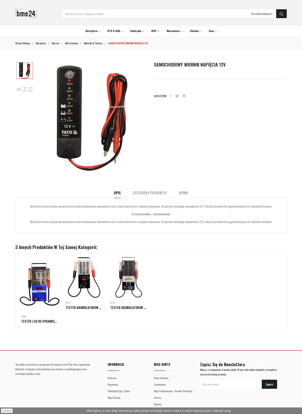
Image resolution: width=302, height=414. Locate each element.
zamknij (6, 410)
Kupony (157, 404)
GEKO (23, 316)
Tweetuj (177, 96)
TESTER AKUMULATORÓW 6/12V (128, 307)
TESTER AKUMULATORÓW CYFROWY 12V (84, 307)
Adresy (157, 397)
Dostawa (112, 378)
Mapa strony (114, 397)
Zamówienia (160, 384)
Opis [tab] (117, 192)
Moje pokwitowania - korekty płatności (173, 391)
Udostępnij (171, 96)
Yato (68, 303)
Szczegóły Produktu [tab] (149, 192)
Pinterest (184, 96)
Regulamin (113, 384)
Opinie (183, 192)
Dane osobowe (161, 378)
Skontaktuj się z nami (119, 391)
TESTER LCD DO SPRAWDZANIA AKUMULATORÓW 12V (39, 321)
